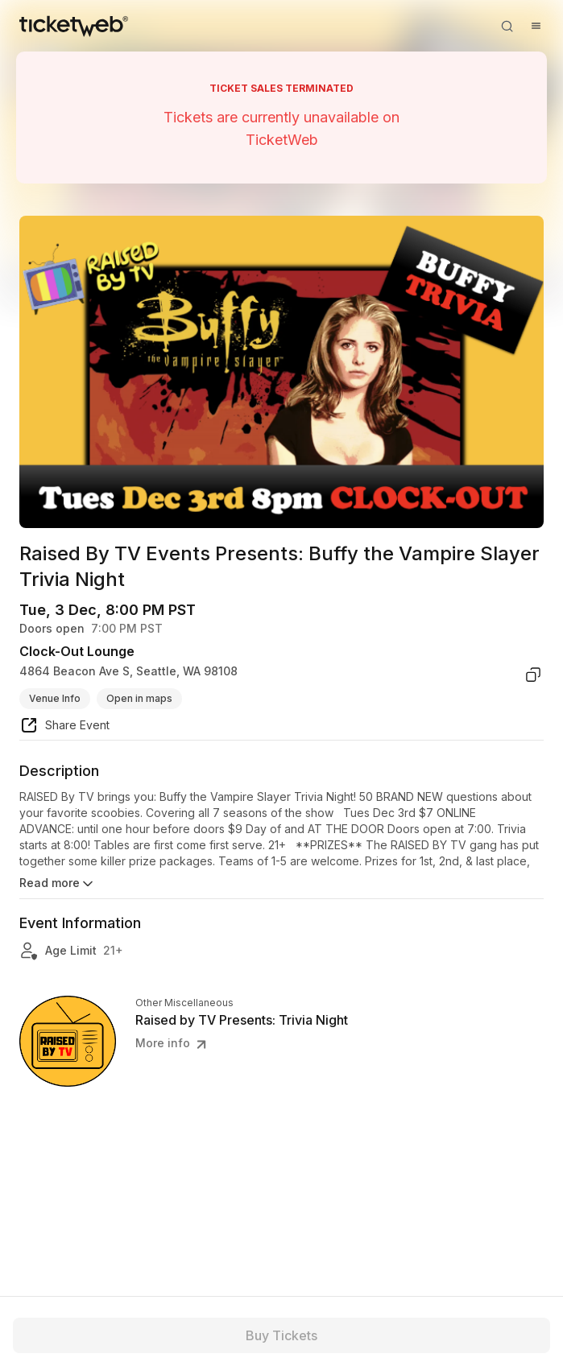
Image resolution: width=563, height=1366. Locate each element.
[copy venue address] (533, 674)
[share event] (64, 728)
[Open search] (507, 26)
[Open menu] (536, 26)
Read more (57, 884)
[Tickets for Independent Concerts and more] (73, 26)
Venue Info (55, 698)
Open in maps (139, 698)
